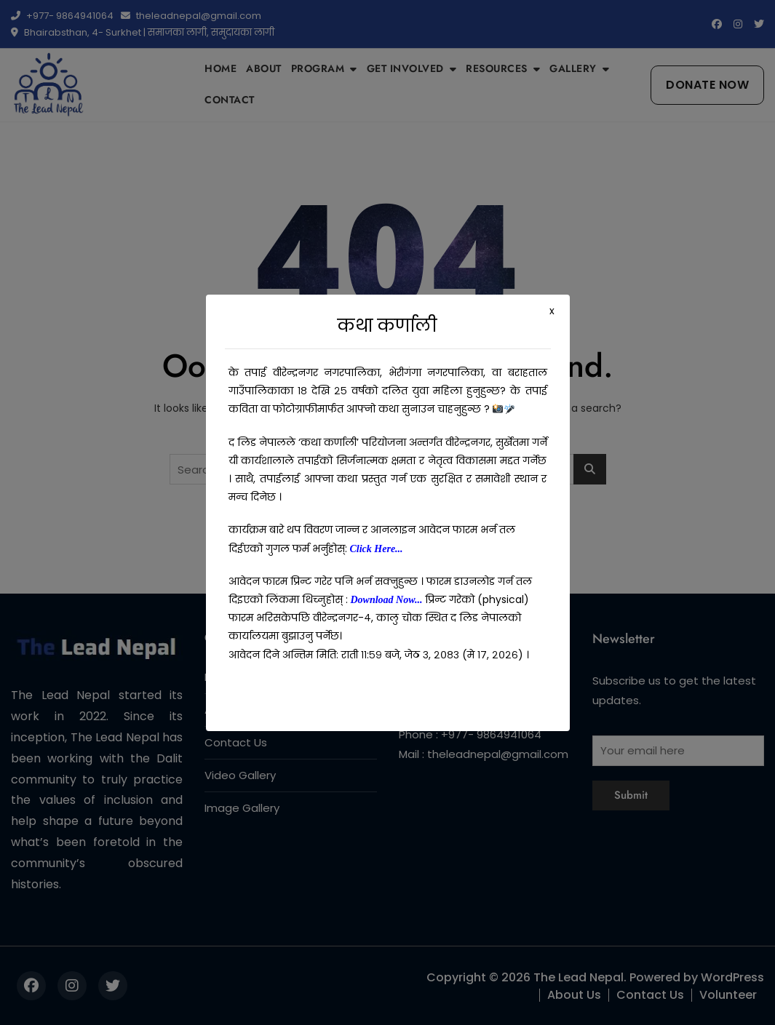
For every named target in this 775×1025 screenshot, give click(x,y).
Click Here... (376, 548)
